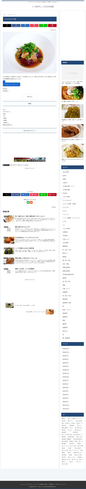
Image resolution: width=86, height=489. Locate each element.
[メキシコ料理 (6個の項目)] (65, 450)
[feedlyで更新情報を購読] (28, 202)
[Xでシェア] (7, 25)
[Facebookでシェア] (16, 25)
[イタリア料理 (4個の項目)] (72, 464)
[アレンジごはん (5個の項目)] (72, 457)
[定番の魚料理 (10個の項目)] (72, 437)
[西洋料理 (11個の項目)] (66, 432)
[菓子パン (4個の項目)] (65, 462)
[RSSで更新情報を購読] (31, 202)
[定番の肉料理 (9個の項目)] (65, 441)
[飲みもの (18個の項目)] (65, 426)
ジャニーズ (35, 484)
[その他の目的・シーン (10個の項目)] (78, 435)
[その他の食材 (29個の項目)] (80, 421)
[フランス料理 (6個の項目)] (73, 446)
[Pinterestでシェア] (52, 25)
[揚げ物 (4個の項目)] (63, 460)
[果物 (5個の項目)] (71, 455)
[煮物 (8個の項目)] (76, 441)
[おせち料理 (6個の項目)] (80, 446)
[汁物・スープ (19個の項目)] (80, 423)
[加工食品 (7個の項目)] (73, 444)
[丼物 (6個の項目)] (64, 448)
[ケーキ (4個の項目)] (81, 460)
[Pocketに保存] (34, 25)
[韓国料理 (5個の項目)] (64, 455)
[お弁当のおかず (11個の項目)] (79, 430)
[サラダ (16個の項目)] (80, 426)
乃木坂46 (41, 484)
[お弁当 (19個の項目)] (73, 423)
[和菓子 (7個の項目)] (80, 444)
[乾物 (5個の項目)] (70, 453)
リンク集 (56, 484)
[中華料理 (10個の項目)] (78, 432)
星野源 (51, 484)
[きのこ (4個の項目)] (72, 462)
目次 (28, 96)
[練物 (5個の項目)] (64, 453)
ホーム (22, 484)
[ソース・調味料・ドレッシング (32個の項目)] (76, 419)
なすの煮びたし (14, 165)
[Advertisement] (30, 146)
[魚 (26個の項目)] (63, 423)
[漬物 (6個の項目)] (71, 448)
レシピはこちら (10, 84)
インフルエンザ (28, 484)
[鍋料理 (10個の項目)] (64, 437)
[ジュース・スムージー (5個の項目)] (74, 450)
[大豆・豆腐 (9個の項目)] (80, 437)
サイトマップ (62, 484)
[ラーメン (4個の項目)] (80, 462)
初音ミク (46, 484)
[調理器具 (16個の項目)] (73, 426)
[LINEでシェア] (43, 25)
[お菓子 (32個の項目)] (64, 421)
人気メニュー (6, 165)
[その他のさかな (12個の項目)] (79, 428)
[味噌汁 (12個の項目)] (64, 430)
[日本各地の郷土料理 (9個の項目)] (78, 439)
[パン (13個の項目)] (72, 428)
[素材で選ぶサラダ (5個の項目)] (78, 453)
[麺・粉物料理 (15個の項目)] (65, 428)
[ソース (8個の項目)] (81, 441)
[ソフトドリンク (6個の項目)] (65, 446)
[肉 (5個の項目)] (82, 450)
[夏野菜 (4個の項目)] (81, 457)
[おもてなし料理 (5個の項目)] (79, 455)
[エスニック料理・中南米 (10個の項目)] (67, 435)
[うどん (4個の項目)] (68, 460)
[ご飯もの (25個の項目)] (68, 423)
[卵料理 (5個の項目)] (64, 457)
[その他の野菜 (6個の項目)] (79, 448)
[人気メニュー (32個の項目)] (71, 421)
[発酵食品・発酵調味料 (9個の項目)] (67, 439)
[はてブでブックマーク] (25, 25)
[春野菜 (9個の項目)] (71, 441)
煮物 (26, 165)
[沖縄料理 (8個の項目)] (65, 444)
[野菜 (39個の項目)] (64, 419)
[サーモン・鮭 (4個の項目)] (75, 460)
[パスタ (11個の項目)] (71, 430)
